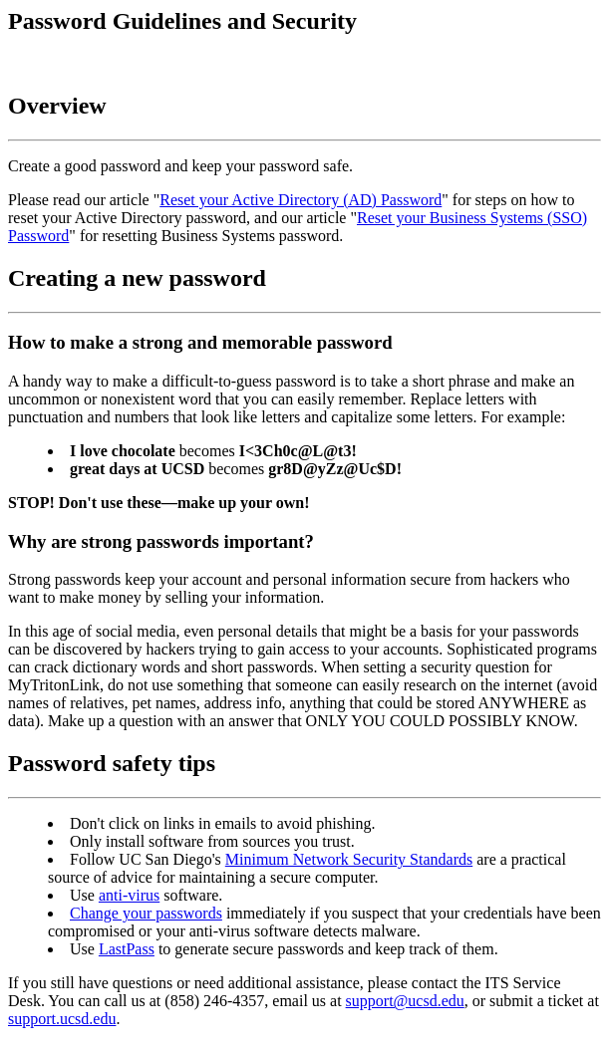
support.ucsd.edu (62, 1018)
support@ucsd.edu (405, 1000)
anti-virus (129, 895)
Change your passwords (146, 913)
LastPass (126, 948)
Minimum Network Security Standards (348, 859)
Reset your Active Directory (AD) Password (300, 199)
